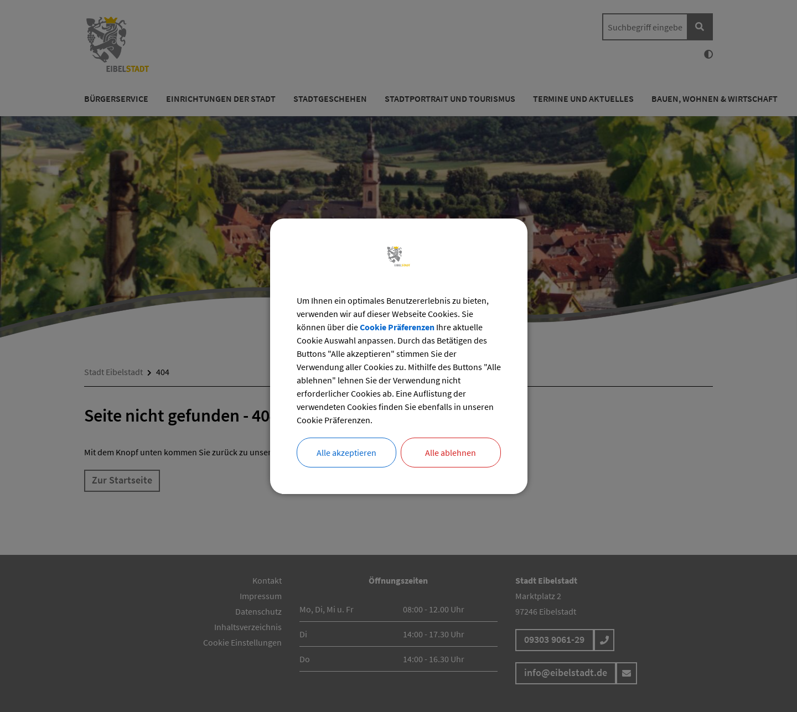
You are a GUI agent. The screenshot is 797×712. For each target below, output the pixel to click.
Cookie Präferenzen (397, 326)
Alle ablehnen (450, 452)
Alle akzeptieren (346, 452)
